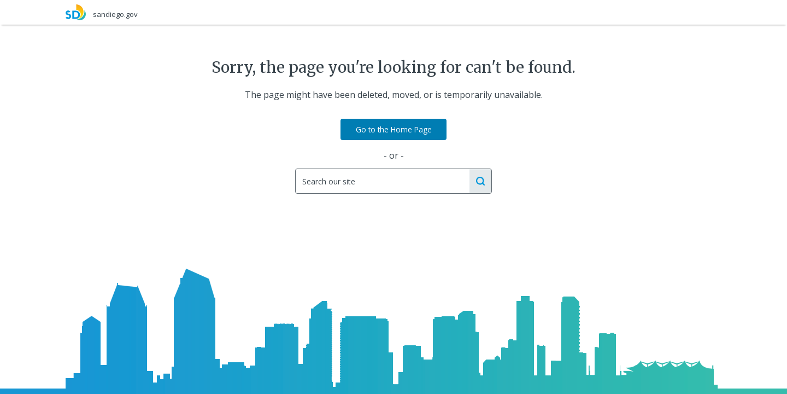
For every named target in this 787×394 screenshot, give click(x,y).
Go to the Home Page (394, 129)
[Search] (382, 181)
